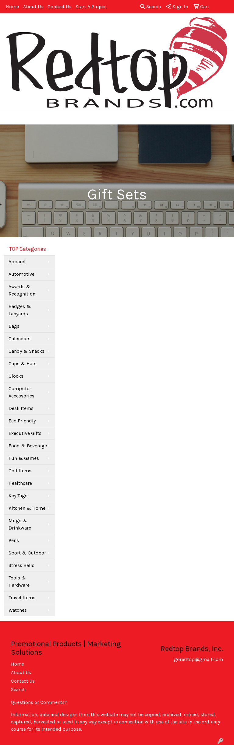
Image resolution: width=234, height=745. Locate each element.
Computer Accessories (21, 392)
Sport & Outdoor (27, 553)
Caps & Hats (23, 363)
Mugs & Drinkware (20, 524)
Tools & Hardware (19, 581)
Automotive (21, 274)
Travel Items (22, 597)
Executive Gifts (25, 433)
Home (12, 6)
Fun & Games (24, 458)
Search (150, 6)
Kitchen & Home (27, 508)
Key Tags (18, 495)
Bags (14, 326)
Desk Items (21, 408)
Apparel (17, 261)
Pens (14, 540)
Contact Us (59, 6)
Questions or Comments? (39, 702)
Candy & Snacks (26, 351)
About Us (33, 6)
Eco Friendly (22, 421)
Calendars (19, 338)
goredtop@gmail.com (198, 659)
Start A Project (91, 6)
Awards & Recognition (22, 290)
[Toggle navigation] (9, 117)
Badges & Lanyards (20, 310)
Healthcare (20, 483)
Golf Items (20, 471)
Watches (18, 610)
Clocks (16, 376)
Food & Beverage (28, 446)
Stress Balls (21, 565)
